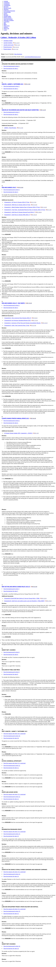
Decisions (6, 6)
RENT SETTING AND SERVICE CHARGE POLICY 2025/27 (19, 586)
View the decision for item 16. (11, 948)
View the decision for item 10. (11, 738)
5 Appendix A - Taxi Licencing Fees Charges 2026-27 (20, 318)
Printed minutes (10, 49)
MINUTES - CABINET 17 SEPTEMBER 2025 (16, 84)
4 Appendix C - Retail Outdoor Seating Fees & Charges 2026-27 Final (25, 207)
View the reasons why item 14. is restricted (14, 872)
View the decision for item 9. (10, 674)
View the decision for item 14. (11, 876)
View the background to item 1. (11, 66)
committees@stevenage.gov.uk (33, 57)
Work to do (6, 28)
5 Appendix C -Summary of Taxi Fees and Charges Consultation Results (25, 323)
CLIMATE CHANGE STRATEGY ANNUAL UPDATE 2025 (19, 418)
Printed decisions (11, 47)
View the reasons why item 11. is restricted (14, 763)
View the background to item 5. (11, 305)
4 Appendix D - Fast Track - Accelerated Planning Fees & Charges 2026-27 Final (27, 209)
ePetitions (6, 9)
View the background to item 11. (11, 765)
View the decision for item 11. (11, 768)
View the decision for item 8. (10, 654)
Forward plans (7, 12)
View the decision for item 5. (10, 307)
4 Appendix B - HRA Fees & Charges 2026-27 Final (20, 204)
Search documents (8, 19)
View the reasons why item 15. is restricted (14, 909)
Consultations (7, 5)
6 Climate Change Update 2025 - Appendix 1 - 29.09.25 (21, 433)
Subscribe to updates (9, 20)
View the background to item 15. (11, 911)
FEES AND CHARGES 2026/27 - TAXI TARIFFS (17, 303)
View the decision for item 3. (10, 114)
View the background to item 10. (11, 736)
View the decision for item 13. (11, 836)
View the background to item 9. (11, 672)
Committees (6, 2)
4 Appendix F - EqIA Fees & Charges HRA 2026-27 (20, 214)
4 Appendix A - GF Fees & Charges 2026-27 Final (20, 202)
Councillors (6, 21)
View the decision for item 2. (10, 88)
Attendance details (8, 40)
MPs (5, 23)
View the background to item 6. (11, 420)
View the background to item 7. (11, 589)
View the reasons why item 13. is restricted (14, 831)
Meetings (6, 15)
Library (5, 13)
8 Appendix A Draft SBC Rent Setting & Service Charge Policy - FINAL (25, 598)
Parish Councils (7, 17)
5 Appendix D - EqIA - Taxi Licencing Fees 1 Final (20, 325)
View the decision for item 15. (11, 913)
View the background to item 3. (11, 112)
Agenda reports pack (11, 45)
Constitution (7, 4)
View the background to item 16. (11, 946)
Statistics (6, 27)
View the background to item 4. (11, 189)
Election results (7, 8)
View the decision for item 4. (10, 192)
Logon (5, 29)
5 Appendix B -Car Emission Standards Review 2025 (21, 320)
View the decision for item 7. (10, 591)
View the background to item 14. (11, 874)
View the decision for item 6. (10, 423)
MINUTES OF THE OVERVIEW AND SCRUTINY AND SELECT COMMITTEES (24, 110)
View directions (18, 54)
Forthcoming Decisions (9, 10)
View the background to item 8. (11, 652)
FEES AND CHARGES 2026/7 (12, 187)
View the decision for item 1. (10, 68)
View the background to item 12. (11, 796)
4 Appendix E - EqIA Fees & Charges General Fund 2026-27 (23, 212)
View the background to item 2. (11, 86)
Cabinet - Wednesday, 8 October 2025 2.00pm (18, 37)
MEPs (5, 24)
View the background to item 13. (11, 834)
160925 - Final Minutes (13, 127)
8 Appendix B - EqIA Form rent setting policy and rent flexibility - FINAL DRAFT (27, 601)
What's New (7, 25)
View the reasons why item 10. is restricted (14, 733)
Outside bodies (7, 16)
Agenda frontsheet (11, 42)
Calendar (6, 1)
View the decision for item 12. (11, 799)
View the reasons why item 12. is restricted (14, 794)
